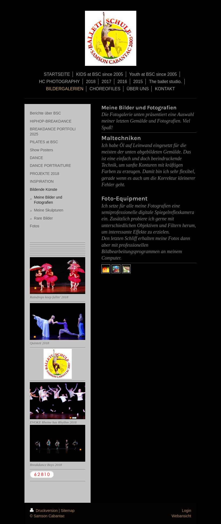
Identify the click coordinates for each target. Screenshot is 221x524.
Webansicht (181, 516)
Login (186, 510)
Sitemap (67, 510)
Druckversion (44, 510)
